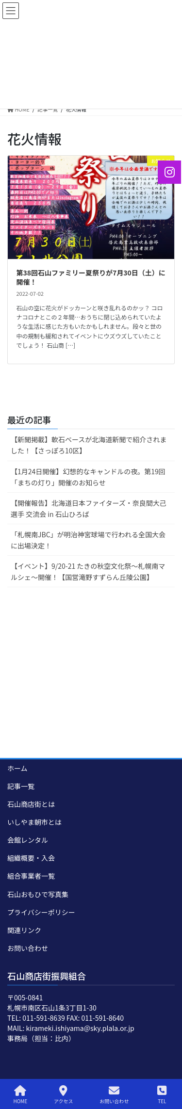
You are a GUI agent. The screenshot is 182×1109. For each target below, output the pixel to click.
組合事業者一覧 (31, 876)
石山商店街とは (31, 804)
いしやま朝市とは (34, 822)
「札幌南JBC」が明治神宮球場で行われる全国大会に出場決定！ (88, 540)
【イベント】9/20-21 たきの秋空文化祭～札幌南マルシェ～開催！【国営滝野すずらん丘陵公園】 (88, 571)
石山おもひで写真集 (37, 894)
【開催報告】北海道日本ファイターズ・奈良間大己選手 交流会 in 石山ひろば (88, 508)
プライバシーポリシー (41, 912)
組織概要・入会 (31, 858)
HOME (20, 1094)
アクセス (63, 1094)
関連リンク (24, 930)
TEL (162, 1094)
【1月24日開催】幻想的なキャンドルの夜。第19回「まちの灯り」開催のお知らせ (88, 476)
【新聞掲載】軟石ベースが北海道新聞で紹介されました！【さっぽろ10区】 (88, 444)
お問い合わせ (27, 948)
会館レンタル (27, 840)
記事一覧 (20, 786)
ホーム (17, 768)
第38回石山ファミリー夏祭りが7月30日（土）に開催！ (91, 277)
